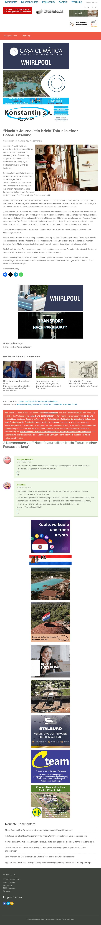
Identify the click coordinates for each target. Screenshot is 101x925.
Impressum (48, 2)
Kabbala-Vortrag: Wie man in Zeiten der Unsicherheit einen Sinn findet (47, 404)
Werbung (76, 2)
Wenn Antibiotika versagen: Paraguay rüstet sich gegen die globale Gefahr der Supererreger (54, 842)
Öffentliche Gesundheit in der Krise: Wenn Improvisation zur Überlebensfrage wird (52, 836)
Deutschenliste (29, 2)
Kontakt (63, 2)
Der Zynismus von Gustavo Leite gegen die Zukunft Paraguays (45, 830)
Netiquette (11, 2)
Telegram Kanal (10, 36)
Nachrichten (37, 141)
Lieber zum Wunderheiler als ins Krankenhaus (38, 401)
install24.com (61, 920)
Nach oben (71, 920)
